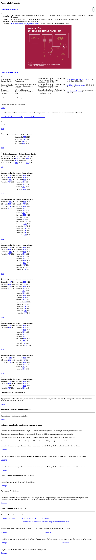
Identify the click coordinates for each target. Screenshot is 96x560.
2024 (2, 167)
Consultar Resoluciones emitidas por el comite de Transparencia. (23, 117)
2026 (2, 129)
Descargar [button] (4, 449)
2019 (2, 349)
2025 (2, 148)
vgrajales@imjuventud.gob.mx (77, 79)
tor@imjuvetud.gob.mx (74, 91)
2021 (2, 274)
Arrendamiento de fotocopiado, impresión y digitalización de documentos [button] (45, 522)
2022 (2, 239)
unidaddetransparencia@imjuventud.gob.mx (25, 24)
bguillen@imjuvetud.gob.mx (76, 85)
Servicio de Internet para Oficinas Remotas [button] (35, 518)
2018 (2, 373)
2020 (2, 317)
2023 (2, 193)
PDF (24, 137)
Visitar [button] (3, 108)
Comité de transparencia (9, 72)
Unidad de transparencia (9, 9)
